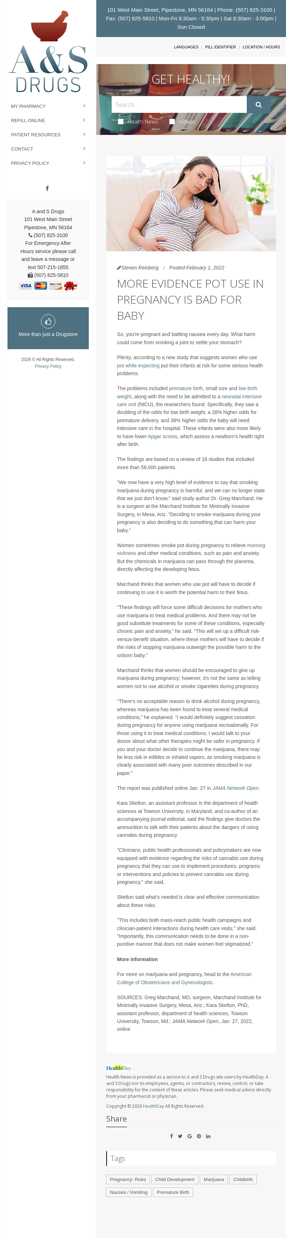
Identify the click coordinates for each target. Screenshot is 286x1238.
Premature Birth (173, 1192)
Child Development (174, 1179)
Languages (186, 47)
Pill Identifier (220, 47)
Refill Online (28, 120)
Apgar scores (162, 436)
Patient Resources (36, 134)
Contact (22, 149)
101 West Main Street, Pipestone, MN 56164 (160, 10)
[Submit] (259, 104)
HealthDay (153, 1106)
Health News (138, 121)
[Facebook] (47, 189)
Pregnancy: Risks (128, 1179)
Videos (182, 121)
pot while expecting (138, 365)
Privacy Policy (30, 163)
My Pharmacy (28, 106)
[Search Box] (179, 104)
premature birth (186, 388)
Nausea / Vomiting (129, 1192)
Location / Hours (261, 47)
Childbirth (243, 1179)
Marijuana (214, 1179)
